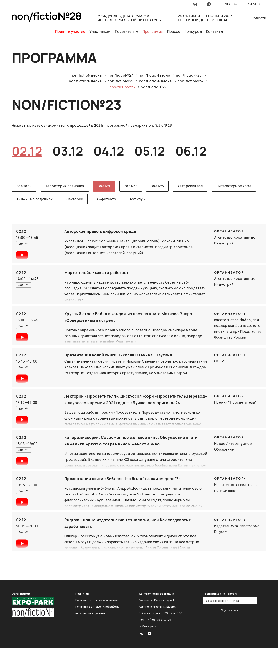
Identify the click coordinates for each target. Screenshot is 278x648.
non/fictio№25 (120, 81)
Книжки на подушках (34, 199)
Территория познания (64, 186)
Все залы (24, 186)
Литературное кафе (233, 186)
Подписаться (230, 610)
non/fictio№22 (153, 87)
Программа (152, 31)
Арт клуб (137, 199)
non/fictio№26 (189, 75)
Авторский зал (190, 186)
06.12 (190, 151)
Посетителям (126, 31)
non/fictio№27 (120, 75)
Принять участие (70, 31)
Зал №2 (130, 186)
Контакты (214, 31)
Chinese (254, 4)
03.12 (68, 151)
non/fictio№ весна (85, 81)
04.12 (109, 151)
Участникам (100, 31)
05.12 (149, 151)
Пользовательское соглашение (96, 600)
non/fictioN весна (86, 75)
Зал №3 (157, 186)
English (230, 4)
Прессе (173, 31)
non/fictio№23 (122, 87)
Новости (258, 18)
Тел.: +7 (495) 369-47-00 (155, 620)
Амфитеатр (106, 199)
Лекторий (74, 199)
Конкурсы (193, 31)
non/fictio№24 (190, 81)
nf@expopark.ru (149, 626)
